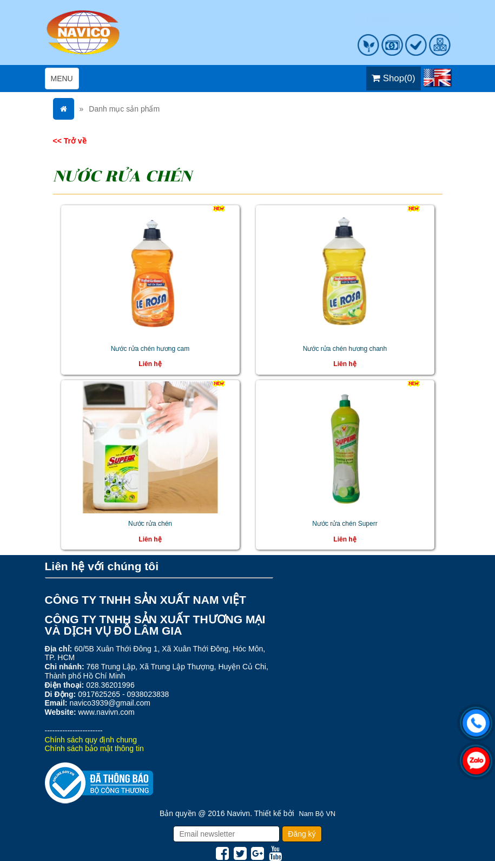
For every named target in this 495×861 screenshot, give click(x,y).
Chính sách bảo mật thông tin (94, 748)
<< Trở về (70, 140)
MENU (64, 81)
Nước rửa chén (150, 523)
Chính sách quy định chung (91, 739)
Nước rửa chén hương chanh (345, 349)
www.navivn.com (106, 712)
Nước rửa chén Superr (344, 523)
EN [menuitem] (437, 77)
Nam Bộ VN (317, 814)
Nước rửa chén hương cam (150, 349)
